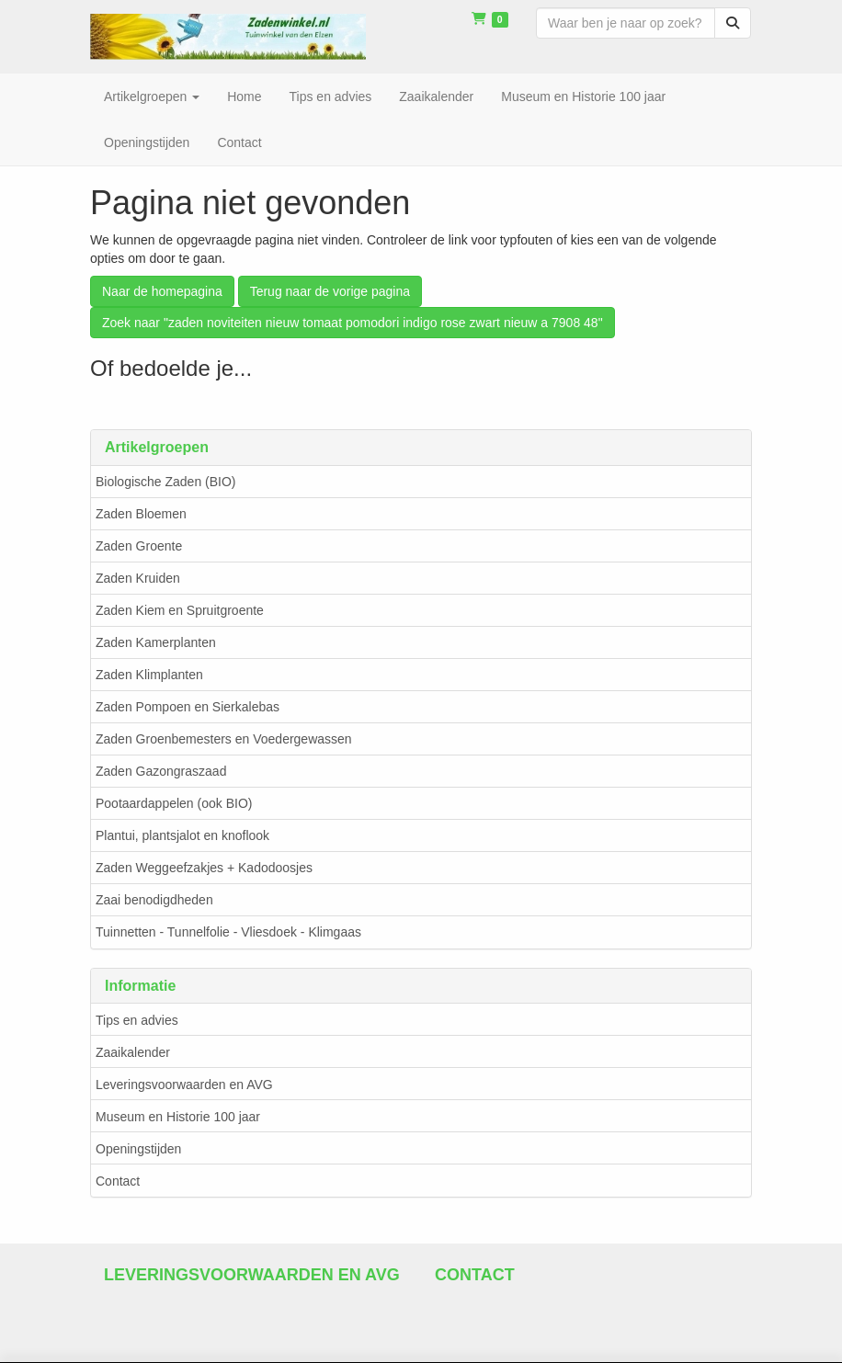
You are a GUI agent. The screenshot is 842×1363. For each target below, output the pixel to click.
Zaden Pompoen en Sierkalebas (187, 706)
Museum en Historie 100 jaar (178, 1116)
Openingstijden (138, 1149)
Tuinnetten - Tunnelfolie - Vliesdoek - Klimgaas (228, 932)
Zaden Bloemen (141, 513)
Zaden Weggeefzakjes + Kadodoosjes (204, 867)
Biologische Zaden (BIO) (166, 481)
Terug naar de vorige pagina (330, 291)
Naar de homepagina (162, 291)
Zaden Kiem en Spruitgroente (180, 610)
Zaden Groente (139, 546)
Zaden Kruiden (138, 578)
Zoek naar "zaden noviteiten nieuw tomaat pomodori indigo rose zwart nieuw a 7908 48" (352, 322)
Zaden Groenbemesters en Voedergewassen (224, 739)
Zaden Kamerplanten (156, 642)
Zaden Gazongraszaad (161, 771)
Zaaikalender (133, 1052)
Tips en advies (137, 1020)
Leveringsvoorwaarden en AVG (184, 1084)
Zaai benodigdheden (154, 899)
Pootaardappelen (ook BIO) (174, 803)
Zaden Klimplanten (149, 674)
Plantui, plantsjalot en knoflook (182, 835)
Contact (118, 1181)
